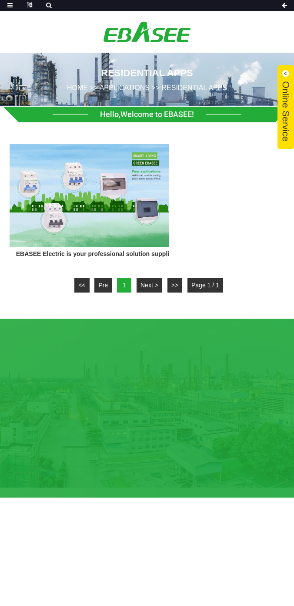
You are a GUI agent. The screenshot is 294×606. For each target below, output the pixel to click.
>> (174, 285)
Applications (125, 87)
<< (81, 285)
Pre (103, 285)
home (77, 87)
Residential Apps (194, 87)
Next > (149, 285)
